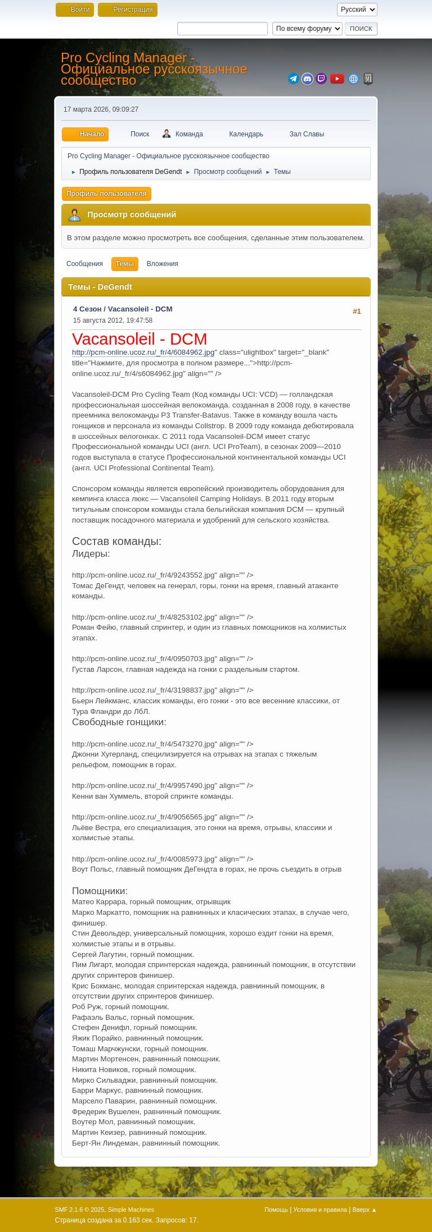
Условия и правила (320, 1209)
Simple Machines (131, 1209)
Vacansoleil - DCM (140, 309)
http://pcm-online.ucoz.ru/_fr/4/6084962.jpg (143, 352)
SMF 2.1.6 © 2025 (80, 1209)
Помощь (276, 1209)
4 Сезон (87, 309)
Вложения (162, 264)
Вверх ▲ (365, 1209)
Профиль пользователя (106, 194)
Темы (125, 264)
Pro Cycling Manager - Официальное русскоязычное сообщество (154, 69)
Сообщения (84, 264)
